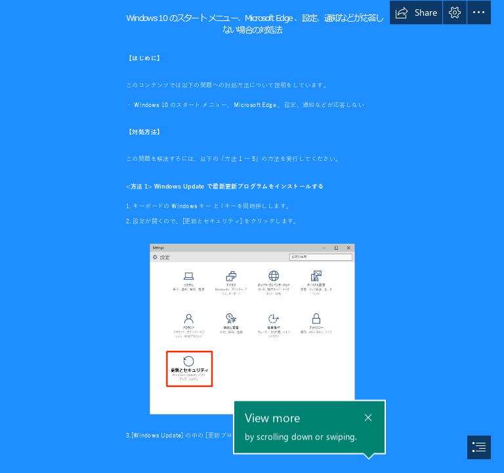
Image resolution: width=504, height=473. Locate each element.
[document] (252, 236)
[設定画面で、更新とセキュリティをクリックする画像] (251, 328)
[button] (416, 12)
